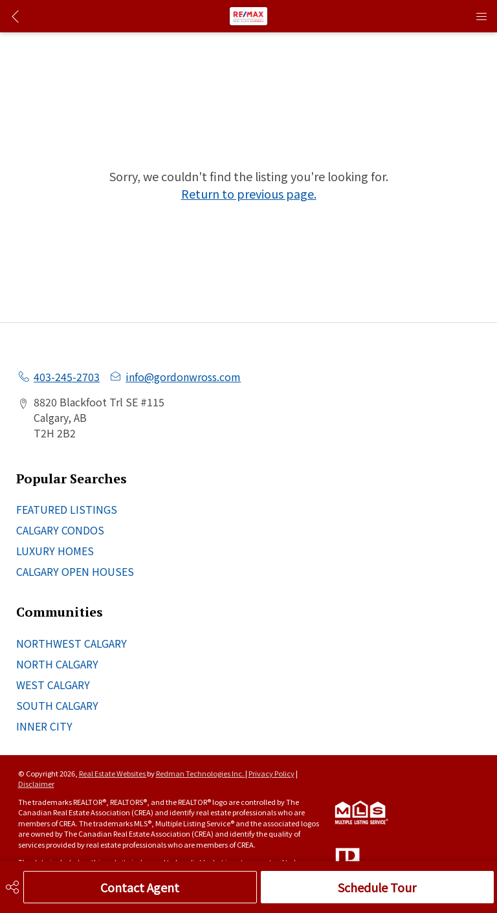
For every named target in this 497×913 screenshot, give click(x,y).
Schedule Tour (377, 887)
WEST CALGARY (53, 684)
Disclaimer (36, 783)
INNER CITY (44, 726)
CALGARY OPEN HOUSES (75, 571)
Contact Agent (139, 887)
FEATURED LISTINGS (66, 509)
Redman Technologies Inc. (200, 773)
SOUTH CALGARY (57, 705)
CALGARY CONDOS (60, 530)
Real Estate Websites (113, 773)
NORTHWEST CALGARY (71, 643)
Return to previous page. (248, 193)
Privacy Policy (271, 773)
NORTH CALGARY (57, 664)
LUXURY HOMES (55, 550)
